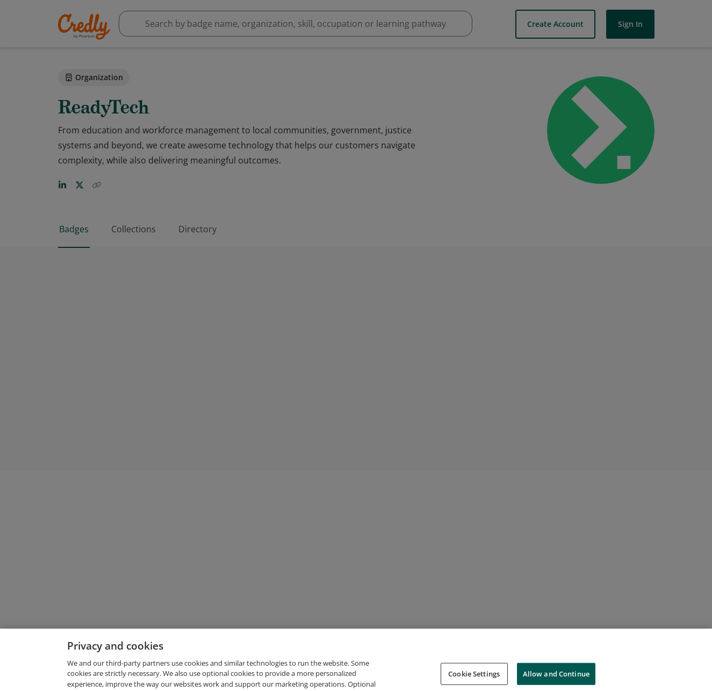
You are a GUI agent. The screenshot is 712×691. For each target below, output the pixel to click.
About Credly (464, 663)
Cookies (503, 679)
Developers (599, 663)
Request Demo (399, 663)
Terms (513, 663)
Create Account (555, 23)
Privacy (551, 663)
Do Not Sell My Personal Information (597, 679)
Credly (85, 26)
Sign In (630, 23)
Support (648, 663)
